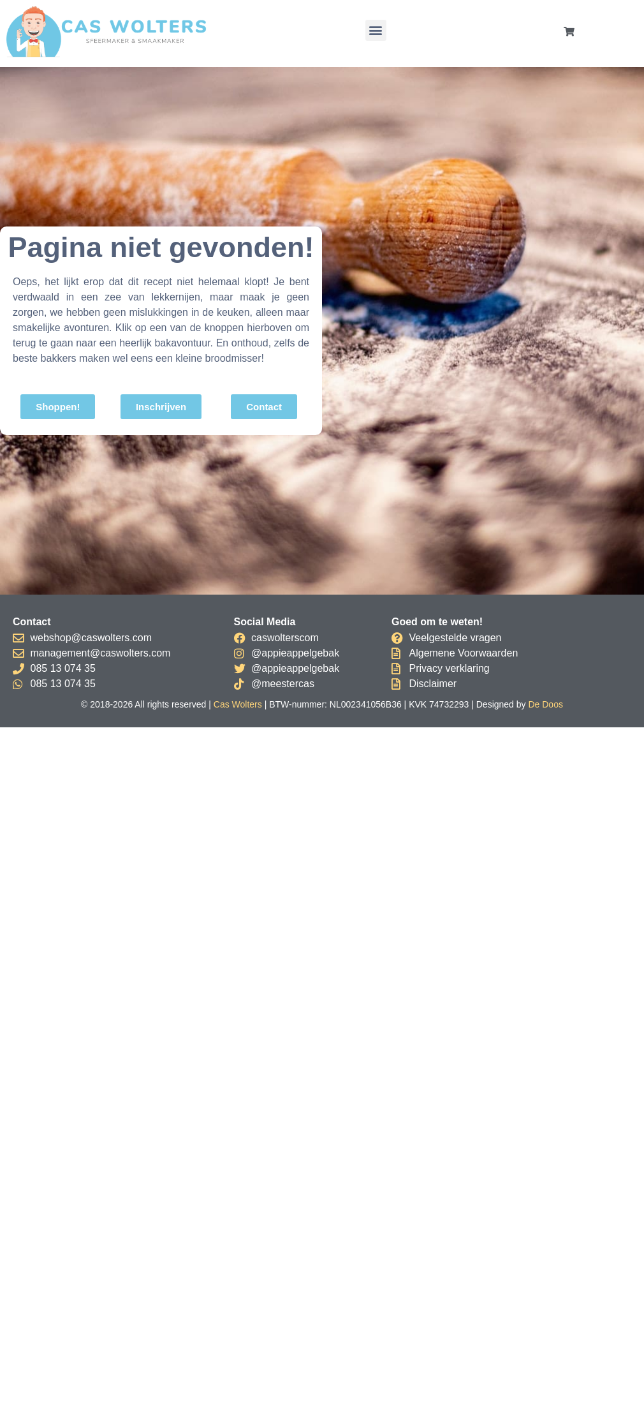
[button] (375, 30)
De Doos (545, 704)
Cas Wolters (238, 704)
